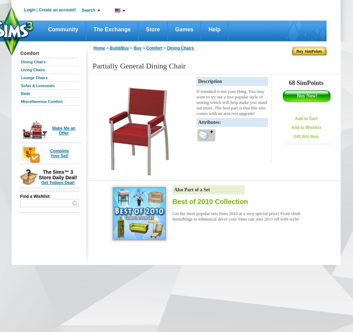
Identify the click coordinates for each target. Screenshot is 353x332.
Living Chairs (33, 70)
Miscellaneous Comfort (42, 101)
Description (210, 81)
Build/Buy (119, 48)
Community (63, 29)
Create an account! (57, 10)
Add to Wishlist (306, 127)
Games (184, 29)
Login (29, 10)
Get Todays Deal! (58, 182)
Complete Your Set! (59, 153)
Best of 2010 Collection (210, 201)
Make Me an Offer (63, 131)
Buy (138, 48)
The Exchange (112, 29)
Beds (25, 94)
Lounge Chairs (34, 78)
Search (88, 10)
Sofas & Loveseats (38, 86)
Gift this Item (306, 136)
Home (99, 48)
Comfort (154, 48)
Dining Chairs (33, 62)
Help (214, 29)
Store (153, 29)
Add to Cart (306, 118)
